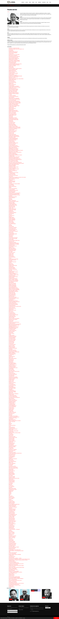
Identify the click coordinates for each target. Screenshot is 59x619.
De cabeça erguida (11, 407)
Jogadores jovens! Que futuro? (13, 458)
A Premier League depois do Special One (14, 301)
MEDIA (47, 2)
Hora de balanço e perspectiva (13, 582)
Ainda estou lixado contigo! (12, 505)
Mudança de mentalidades (12, 165)
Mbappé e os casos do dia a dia (13, 170)
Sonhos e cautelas (11, 221)
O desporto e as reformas (12, 382)
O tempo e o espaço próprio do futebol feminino (15, 453)
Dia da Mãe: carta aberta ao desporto (14, 93)
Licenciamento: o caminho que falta (13, 274)
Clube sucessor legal (11, 317)
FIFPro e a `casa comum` (12, 537)
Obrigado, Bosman (11, 527)
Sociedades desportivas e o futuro (13, 190)
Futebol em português (12, 512)
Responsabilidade (11, 282)
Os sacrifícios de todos (12, 329)
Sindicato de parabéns (12, 518)
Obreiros (10, 424)
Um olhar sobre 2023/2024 (12, 134)
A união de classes (11, 53)
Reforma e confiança (11, 440)
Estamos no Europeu (11, 345)
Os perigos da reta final (12, 315)
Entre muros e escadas (12, 476)
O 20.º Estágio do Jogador (12, 223)
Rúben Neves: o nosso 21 (12, 77)
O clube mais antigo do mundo (13, 437)
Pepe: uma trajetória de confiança (13, 160)
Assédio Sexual (11, 210)
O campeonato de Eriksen (12, 273)
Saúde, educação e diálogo (12, 391)
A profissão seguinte (11, 439)
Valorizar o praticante (12, 497)
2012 (9, 551)
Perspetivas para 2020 (12, 340)
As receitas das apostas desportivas (13, 96)
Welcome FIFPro (11, 361)
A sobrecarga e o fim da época (13, 227)
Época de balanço (11, 386)
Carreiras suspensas (11, 85)
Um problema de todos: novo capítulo (14, 244)
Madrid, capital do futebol (12, 488)
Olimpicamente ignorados (12, 70)
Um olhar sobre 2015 (11, 525)
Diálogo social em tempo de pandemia (14, 288)
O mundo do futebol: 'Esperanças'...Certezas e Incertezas (16, 583)
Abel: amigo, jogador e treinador (13, 290)
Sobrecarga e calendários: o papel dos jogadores (15, 68)
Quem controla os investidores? (13, 55)
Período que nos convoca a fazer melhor (14, 54)
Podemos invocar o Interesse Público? (14, 571)
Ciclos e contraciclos (11, 97)
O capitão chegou (11, 411)
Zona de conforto (11, 539)
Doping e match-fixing (12, 292)
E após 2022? (10, 199)
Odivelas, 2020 (11, 392)
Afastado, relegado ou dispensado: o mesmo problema (16, 78)
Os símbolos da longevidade (12, 395)
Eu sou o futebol (11, 498)
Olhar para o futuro (11, 575)
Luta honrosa (10, 414)
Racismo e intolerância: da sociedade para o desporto (16, 150)
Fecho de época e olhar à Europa (13, 367)
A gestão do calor (11, 83)
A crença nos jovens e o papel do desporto (14, 99)
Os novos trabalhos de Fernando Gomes (14, 504)
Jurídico (30, 2)
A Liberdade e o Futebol (12, 509)
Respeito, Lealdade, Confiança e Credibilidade (15, 554)
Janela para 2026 (11, 66)
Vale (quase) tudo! (11, 490)
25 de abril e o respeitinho (12, 95)
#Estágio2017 (10, 457)
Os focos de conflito (11, 342)
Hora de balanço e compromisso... (13, 569)
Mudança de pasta (11, 234)
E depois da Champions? (12, 275)
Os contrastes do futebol (12, 344)
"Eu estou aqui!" (11, 500)
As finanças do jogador (12, 347)
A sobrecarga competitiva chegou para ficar (14, 158)
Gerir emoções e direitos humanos (13, 281)
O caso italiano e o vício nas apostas (13, 161)
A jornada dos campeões (12, 230)
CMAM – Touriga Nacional (12, 200)
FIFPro (50, 2)
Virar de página (11, 524)
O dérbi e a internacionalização (13, 400)
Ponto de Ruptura (11, 444)
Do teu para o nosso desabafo (13, 374)
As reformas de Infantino (12, 425)
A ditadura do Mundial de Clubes (13, 110)
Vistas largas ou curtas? (12, 556)
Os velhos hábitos (11, 434)
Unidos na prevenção (12, 331)
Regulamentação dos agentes (13, 196)
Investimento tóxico (11, 80)
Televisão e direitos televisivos (13, 552)
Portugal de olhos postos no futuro (13, 172)
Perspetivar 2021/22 (11, 277)
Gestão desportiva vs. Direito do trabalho (14, 183)
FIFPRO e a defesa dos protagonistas (14, 111)
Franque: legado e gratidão (12, 125)
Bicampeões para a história (12, 242)
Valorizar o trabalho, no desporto (13, 279)
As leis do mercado (11, 496)
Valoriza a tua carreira (12, 513)
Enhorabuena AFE (11, 360)
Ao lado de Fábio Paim (12, 356)
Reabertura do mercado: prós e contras (14, 478)
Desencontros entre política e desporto (14, 146)
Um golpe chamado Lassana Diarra (13, 118)
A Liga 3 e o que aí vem (12, 307)
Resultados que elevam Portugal (13, 276)
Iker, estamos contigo (12, 370)
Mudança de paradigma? (12, 124)
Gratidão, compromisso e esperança (13, 103)
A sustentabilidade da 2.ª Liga (13, 514)
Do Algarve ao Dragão (12, 378)
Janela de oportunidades (12, 446)
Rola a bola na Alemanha (12, 131)
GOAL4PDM (10, 225)
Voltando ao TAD (11, 254)
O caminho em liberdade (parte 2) (13, 138)
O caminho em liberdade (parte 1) (13, 139)
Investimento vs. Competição (13, 449)
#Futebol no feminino (12, 474)
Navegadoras (10, 171)
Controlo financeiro (11, 511)
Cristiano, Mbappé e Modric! (12, 405)
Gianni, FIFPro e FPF (11, 517)
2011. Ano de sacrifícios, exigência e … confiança (15, 558)
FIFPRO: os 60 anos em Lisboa (13, 71)
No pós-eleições (11, 471)
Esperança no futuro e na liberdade (13, 280)
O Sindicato (22, 2)
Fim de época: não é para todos (13, 90)
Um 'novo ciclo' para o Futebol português (14, 576)
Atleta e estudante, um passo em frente (14, 371)
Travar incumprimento (12, 197)
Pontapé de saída (11, 266)
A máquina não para (11, 408)
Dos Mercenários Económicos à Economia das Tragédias (16, 565)
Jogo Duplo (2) (11, 483)
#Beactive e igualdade (12, 352)
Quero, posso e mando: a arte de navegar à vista (15, 162)
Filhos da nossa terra (11, 503)
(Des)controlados (11, 479)
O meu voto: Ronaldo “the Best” (13, 396)
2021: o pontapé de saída (12, 294)
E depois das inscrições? (12, 399)
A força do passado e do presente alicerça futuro (15, 580)
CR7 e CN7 (10, 262)
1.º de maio (10, 94)
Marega (10, 334)
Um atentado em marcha (12, 191)
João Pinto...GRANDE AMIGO (12, 568)
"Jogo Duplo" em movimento (12, 445)
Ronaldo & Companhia (12, 502)
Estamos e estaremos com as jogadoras (14, 318)
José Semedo (10, 195)
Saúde (36, 2)
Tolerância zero (11, 491)
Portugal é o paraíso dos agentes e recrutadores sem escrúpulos (17, 177)
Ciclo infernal (10, 465)
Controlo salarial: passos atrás (13, 229)
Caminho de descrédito (12, 373)
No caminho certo (11, 359)
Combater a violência (11, 335)
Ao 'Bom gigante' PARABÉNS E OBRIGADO (14, 577)
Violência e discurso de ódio (12, 186)
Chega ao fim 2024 (11, 107)
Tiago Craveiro (11, 235)
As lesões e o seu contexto (12, 65)
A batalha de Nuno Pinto (12, 387)
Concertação (10, 260)
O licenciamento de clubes (12, 545)
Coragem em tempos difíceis (12, 330)
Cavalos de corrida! (11, 132)
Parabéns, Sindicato (11, 333)
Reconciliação (11, 433)
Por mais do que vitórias (12, 144)
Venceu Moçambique (11, 375)
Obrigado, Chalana (11, 217)
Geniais (10, 426)
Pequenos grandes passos (12, 108)
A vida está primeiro (11, 460)
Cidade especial (11, 120)
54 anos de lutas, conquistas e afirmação (14, 60)
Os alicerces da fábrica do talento (13, 145)
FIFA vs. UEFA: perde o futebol (13, 91)
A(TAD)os (10, 492)
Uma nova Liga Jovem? (12, 427)
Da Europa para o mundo (12, 137)
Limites (10, 422)
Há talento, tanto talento (12, 506)
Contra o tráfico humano (12, 257)
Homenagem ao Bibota (12, 203)
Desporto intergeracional (12, 515)
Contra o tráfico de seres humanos (13, 304)
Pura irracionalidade (11, 532)
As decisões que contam (12, 436)
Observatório (44, 2)
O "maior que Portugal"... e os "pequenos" (14, 529)
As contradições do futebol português (14, 584)
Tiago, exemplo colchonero (12, 461)
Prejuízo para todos (11, 241)
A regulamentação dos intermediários (14, 243)
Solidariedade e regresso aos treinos (14, 326)
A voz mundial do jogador (12, 388)
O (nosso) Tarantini (11, 341)
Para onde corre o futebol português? (14, 562)
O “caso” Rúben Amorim (12, 384)
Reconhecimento (11, 121)
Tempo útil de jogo (11, 213)
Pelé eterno (10, 198)
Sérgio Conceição (11, 522)
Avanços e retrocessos (12, 470)
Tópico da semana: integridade (13, 52)
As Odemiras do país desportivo (13, 278)
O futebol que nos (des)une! (12, 212)
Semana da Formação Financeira (13, 303)
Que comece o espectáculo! (12, 535)
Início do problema (11, 369)
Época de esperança (11, 296)
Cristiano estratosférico (12, 536)
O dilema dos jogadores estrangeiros (14, 92)
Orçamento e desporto (12, 72)
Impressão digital (11, 540)
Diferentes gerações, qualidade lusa (13, 393)
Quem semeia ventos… (12, 413)
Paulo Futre (10, 216)
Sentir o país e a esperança (12, 283)
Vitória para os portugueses (12, 365)
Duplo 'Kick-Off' (11, 451)
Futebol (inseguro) (11, 472)
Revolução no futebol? (12, 477)
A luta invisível (11, 116)
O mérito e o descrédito (12, 421)
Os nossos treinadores (12, 189)
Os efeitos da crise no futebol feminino (14, 322)
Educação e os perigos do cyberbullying (14, 289)
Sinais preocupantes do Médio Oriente (14, 58)
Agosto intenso (11, 263)
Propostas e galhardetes (12, 463)
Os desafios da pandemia (12, 313)
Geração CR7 (10, 487)
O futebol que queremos (12, 366)
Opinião (13, 5)
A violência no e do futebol (12, 412)
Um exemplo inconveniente (12, 543)
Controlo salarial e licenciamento (13, 237)
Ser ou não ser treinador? (12, 339)
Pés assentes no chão (12, 123)
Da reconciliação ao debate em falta (13, 119)
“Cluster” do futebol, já (12, 542)
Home (8, 5)
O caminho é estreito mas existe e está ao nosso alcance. (16, 563)
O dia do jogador (11, 464)
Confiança (10, 530)
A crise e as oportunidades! (12, 553)
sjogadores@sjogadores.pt (36, 611)
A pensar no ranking (11, 185)
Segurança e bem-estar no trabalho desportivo (15, 152)
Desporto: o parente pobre (12, 112)
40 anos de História (11, 557)
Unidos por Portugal (11, 202)
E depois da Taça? (11, 383)
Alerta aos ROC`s (11, 435)
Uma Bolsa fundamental (12, 305)
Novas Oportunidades (12, 570)
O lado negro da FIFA (11, 526)
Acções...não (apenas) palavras (13, 579)
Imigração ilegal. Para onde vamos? (13, 291)
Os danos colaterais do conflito (13, 238)
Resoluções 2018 (11, 431)
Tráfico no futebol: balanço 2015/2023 (14, 164)
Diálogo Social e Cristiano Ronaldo (13, 564)
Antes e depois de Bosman (12, 248)
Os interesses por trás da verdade (13, 175)
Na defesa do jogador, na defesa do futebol (14, 432)
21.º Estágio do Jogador (12, 173)
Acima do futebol (11, 239)
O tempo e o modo (11, 380)
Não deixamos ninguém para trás (13, 300)
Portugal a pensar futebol (12, 353)
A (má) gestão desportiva (12, 401)
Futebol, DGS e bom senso (12, 308)
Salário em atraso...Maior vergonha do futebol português (16, 567)
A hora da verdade (11, 226)
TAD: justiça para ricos (12, 528)
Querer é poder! (11, 459)
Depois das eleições (11, 398)
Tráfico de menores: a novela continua (14, 178)
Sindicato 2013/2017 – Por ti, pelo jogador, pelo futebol (16, 550)
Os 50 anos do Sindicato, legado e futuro (14, 240)
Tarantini (10, 224)
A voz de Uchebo (11, 485)
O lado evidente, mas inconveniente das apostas (15, 159)
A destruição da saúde (12, 267)
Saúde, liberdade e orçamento (13, 117)
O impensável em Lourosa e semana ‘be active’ (15, 306)
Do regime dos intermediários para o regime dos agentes (16, 163)
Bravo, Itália (10, 270)
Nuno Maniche (11, 236)
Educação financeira (11, 256)
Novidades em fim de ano (12, 295)
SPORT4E (10, 187)
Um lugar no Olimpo (11, 129)
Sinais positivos (11, 176)
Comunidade (39, 2)
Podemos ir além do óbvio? (12, 208)
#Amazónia (10, 355)
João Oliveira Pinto (11, 211)
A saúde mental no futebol (12, 209)
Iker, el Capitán (11, 475)
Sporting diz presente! (12, 519)
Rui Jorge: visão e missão (12, 174)
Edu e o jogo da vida (11, 486)
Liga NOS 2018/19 (11, 368)
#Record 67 (10, 484)
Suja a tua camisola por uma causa (13, 57)
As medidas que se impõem (12, 328)
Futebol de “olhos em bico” (12, 544)
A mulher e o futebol (11, 516)
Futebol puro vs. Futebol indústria (13, 104)
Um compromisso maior (12, 510)
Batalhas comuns (11, 255)
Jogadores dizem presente (12, 79)
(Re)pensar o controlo (12, 247)
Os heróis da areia (11, 343)
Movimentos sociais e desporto (13, 319)
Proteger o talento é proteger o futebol (14, 105)
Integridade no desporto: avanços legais (14, 156)
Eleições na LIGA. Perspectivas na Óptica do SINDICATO (16, 578)
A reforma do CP (11, 321)
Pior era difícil (11, 251)
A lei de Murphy (11, 410)
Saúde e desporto (11, 309)
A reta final (10, 182)
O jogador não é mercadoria (12, 106)
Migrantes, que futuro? (12, 346)
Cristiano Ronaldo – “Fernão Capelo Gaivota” (15, 549)
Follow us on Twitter (21, 609)
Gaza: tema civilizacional (12, 81)
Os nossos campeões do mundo (13, 69)
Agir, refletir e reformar (12, 252)
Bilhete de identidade (12, 473)
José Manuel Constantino (12, 250)
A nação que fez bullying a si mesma (13, 201)
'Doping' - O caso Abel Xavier (12, 581)
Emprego (33, 2)
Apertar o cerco (11, 357)
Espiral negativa (11, 418)
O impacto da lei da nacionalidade (13, 73)
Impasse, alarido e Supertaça (12, 358)
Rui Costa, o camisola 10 (12, 566)
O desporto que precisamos (12, 302)
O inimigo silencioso (11, 215)
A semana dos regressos (12, 169)
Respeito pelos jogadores (12, 419)
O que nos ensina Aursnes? (12, 143)
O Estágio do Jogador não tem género (14, 86)
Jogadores (10, 499)
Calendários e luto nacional (12, 261)
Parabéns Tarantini (11, 394)
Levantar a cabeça (11, 253)
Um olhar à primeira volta (12, 385)
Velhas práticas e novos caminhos (13, 151)
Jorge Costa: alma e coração (12, 82)
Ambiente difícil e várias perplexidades (14, 98)
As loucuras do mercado (12, 450)
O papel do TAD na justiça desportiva (14, 135)
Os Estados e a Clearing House (13, 269)
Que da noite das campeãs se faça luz (14, 157)
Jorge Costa (10, 214)
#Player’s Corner (11, 462)
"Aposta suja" (10, 538)
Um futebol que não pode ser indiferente (14, 56)
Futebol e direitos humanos (12, 249)
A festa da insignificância (12, 523)
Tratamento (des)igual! (12, 404)
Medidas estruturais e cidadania (13, 59)
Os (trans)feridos (11, 447)
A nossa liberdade (11, 184)
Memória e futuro (11, 381)
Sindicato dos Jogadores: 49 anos (13, 287)
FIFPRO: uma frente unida (12, 84)
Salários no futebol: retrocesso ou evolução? (15, 420)
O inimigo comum (11, 448)
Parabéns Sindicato (11, 379)
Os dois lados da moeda (12, 122)
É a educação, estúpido (12, 541)
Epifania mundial (11, 409)
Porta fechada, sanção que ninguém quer (14, 397)
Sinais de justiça (11, 332)
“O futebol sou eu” (11, 555)
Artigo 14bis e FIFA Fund (12, 268)
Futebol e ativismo (11, 264)
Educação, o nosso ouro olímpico (13, 126)
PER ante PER (11, 531)
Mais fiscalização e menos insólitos (13, 149)
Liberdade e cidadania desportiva (13, 51)
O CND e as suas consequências (13, 188)
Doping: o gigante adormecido (13, 147)
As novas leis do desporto (12, 406)
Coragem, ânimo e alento (12, 293)
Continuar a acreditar (12, 501)
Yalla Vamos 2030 (11, 109)
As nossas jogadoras (11, 222)
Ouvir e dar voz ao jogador (12, 113)
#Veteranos (10, 423)
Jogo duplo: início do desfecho (13, 348)
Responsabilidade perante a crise (13, 327)
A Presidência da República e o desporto (14, 64)
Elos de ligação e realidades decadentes (14, 136)
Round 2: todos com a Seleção (13, 130)
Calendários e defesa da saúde (13, 265)
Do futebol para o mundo (12, 452)
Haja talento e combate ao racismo (13, 142)
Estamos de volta (11, 320)
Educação (26, 2)
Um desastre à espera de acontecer (13, 314)
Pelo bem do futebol (11, 438)
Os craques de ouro (11, 354)
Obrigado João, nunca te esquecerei (13, 148)
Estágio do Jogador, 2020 (12, 316)
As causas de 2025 (11, 67)
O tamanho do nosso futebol (12, 489)
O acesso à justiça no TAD (12, 228)
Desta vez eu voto (11, 372)
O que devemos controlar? (12, 466)
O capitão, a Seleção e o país (12, 204)
